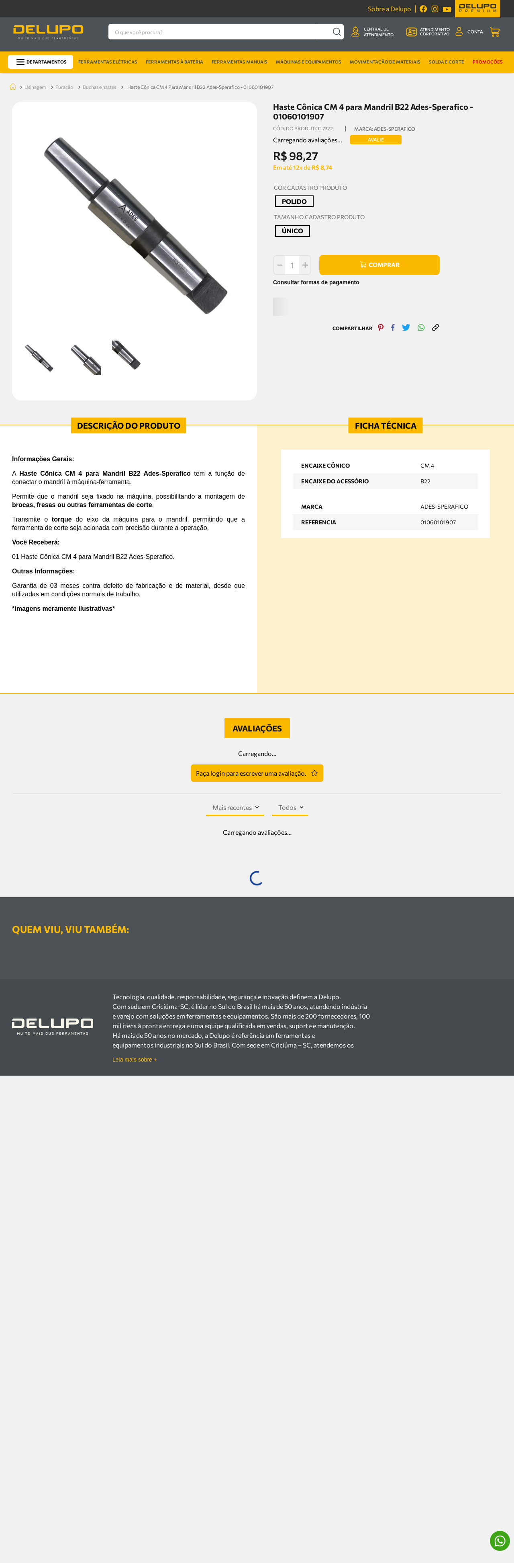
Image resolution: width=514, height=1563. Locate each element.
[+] (297, 192)
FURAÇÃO (64, 14)
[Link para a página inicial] (11, 14)
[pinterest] (377, 249)
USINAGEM (35, 14)
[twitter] (402, 249)
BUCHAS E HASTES (99, 14)
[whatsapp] (417, 249)
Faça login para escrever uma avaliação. (251, 700)
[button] (286, 128)
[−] (271, 192)
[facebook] (389, 249)
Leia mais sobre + (134, 1265)
